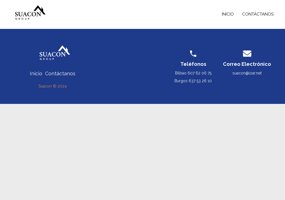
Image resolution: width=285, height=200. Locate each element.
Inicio (228, 14)
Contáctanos (258, 14)
